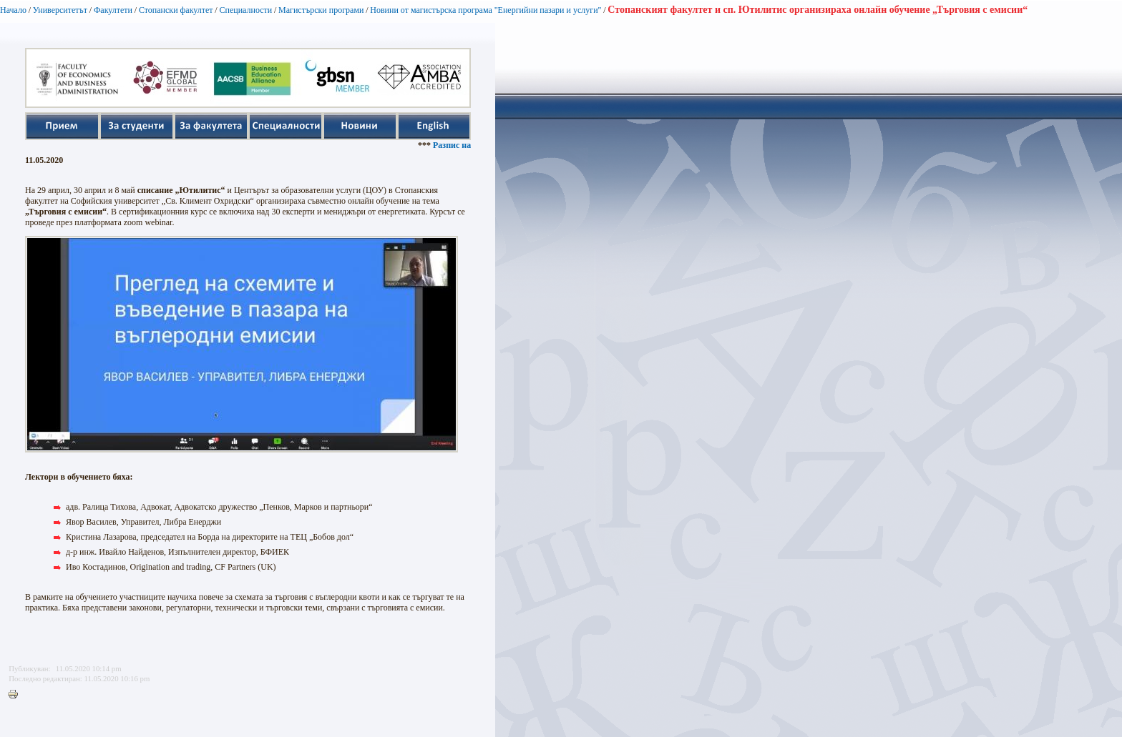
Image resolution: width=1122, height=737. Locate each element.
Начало (13, 10)
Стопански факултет (176, 10)
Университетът (60, 10)
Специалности (245, 10)
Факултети (113, 10)
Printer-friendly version (16, 694)
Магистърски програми (321, 10)
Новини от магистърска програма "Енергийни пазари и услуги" (485, 10)
